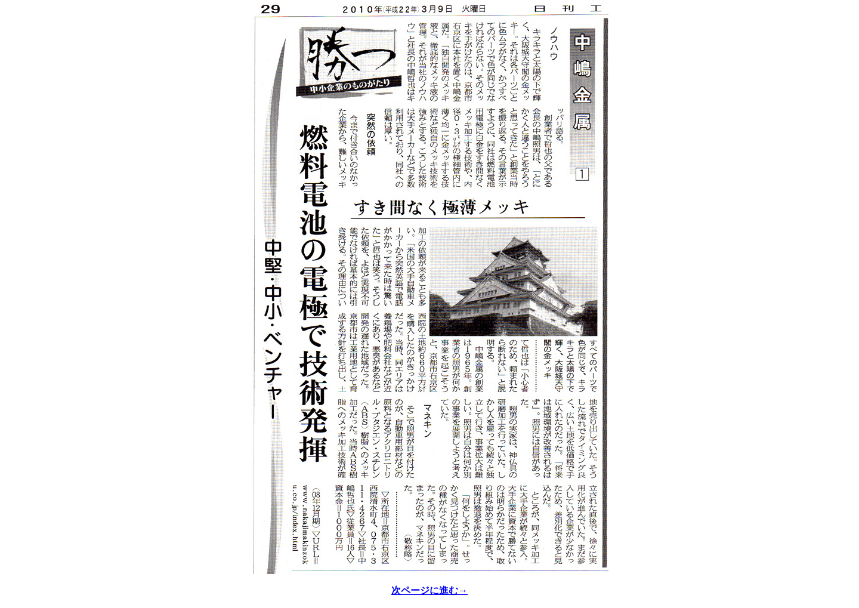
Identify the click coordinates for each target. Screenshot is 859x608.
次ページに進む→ (429, 590)
